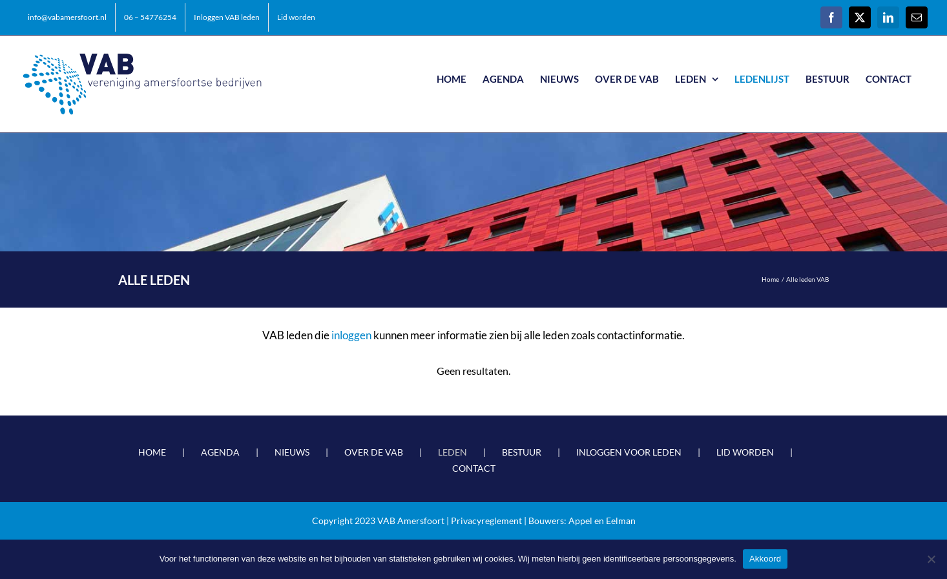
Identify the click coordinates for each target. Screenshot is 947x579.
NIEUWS (292, 452)
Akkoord (765, 558)
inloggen (351, 335)
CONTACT (473, 468)
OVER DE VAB (373, 452)
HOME (152, 452)
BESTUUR (521, 452)
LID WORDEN (745, 452)
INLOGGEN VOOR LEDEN (629, 452)
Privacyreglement (486, 520)
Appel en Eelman (602, 520)
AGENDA (220, 452)
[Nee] (930, 559)
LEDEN (452, 452)
